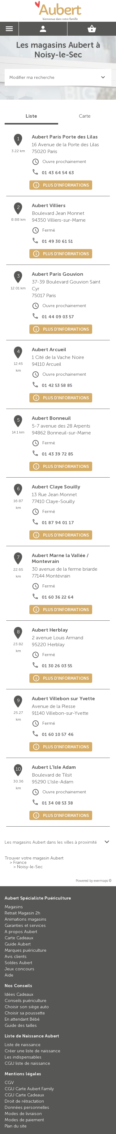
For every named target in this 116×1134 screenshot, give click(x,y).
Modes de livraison (23, 1113)
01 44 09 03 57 (58, 317)
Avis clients (16, 956)
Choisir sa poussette (25, 1013)
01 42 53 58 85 (57, 385)
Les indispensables (23, 1057)
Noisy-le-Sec (30, 867)
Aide (9, 975)
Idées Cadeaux (19, 994)
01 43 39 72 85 (57, 454)
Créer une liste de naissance (32, 1051)
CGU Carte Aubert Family (29, 1088)
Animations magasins (25, 919)
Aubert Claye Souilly (56, 487)
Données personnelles (27, 1107)
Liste (31, 116)
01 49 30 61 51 (57, 241)
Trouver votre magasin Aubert (34, 858)
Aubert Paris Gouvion (57, 274)
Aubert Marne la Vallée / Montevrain (60, 558)
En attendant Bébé (22, 1019)
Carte (85, 116)
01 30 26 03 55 (57, 666)
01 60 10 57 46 (58, 734)
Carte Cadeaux (19, 938)
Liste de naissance (23, 1044)
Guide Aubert (18, 944)
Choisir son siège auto (27, 1006)
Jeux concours (19, 969)
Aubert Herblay (50, 630)
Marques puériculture (25, 950)
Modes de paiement (24, 1120)
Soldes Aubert (18, 962)
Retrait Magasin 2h (22, 913)
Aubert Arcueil (49, 349)
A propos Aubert (21, 931)
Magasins (14, 906)
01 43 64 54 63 (58, 172)
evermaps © (102, 881)
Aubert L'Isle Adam (54, 767)
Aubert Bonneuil (51, 418)
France (20, 862)
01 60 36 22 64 (58, 597)
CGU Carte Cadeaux (24, 1095)
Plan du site (16, 1126)
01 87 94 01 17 (58, 522)
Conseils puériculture (25, 1000)
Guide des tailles (21, 1025)
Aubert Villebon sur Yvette (63, 698)
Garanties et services (25, 925)
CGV (9, 1082)
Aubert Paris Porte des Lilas (65, 137)
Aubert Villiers (49, 205)
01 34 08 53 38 (57, 803)
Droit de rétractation (24, 1101)
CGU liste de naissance (27, 1063)
